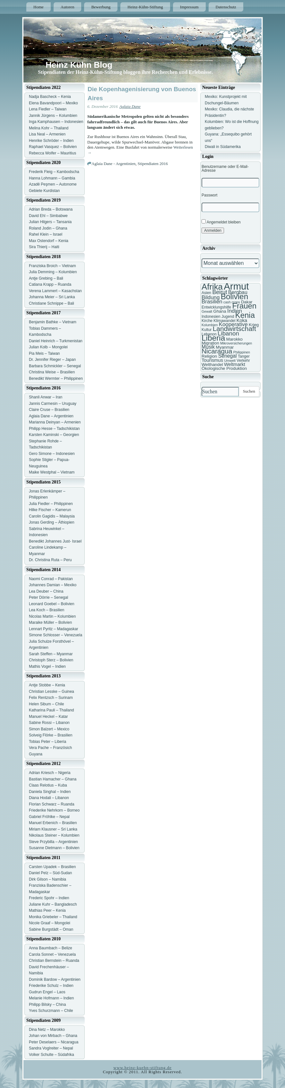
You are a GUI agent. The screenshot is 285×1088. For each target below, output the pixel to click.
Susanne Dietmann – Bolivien (54, 848)
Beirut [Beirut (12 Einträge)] (219, 292)
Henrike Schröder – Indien (51, 140)
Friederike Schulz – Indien (51, 985)
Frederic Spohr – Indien (49, 898)
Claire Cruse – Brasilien (49, 409)
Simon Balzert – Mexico (49, 729)
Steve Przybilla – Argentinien (53, 842)
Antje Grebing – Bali (46, 278)
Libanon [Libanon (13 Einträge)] (228, 333)
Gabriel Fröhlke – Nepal (49, 816)
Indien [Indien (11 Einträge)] (234, 311)
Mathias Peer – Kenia (47, 910)
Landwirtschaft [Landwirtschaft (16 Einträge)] (234, 328)
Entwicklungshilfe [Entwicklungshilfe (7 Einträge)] (216, 307)
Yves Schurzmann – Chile (51, 1010)
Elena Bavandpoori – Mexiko (53, 103)
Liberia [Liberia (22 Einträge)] (213, 338)
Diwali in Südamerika (223, 146)
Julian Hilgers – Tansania (50, 222)
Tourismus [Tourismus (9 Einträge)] (212, 360)
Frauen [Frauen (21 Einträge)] (244, 305)
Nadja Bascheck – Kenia (50, 96)
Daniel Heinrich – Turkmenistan (55, 341)
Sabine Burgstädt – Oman (51, 929)
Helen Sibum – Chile (46, 704)
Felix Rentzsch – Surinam (51, 697)
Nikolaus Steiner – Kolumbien (54, 835)
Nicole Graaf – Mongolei (49, 923)
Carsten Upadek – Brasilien (52, 867)
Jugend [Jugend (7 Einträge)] (227, 316)
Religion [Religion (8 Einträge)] (209, 356)
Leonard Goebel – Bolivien (51, 604)
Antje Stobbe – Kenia (47, 685)
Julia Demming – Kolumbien (53, 272)
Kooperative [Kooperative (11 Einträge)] (233, 324)
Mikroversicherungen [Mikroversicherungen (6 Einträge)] (236, 343)
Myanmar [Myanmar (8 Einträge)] (225, 347)
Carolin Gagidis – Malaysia (52, 516)
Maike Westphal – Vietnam (51, 472)
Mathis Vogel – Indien (47, 666)
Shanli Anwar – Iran (45, 397)
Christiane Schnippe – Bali (51, 303)
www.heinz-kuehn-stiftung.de (142, 1067)
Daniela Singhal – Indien (50, 791)
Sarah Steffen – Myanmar (51, 654)
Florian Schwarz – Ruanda (51, 804)
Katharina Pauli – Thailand (51, 710)
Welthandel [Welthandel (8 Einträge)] (212, 364)
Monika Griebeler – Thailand (53, 917)
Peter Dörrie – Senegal (48, 597)
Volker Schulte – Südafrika (51, 1054)
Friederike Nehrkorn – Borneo (54, 810)
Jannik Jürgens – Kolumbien (53, 115)
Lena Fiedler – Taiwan (47, 109)
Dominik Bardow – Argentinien (55, 979)
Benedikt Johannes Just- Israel (55, 541)
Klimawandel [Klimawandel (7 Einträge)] (224, 320)
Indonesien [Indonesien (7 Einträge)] (211, 316)
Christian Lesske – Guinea (51, 691)
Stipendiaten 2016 (153, 163)
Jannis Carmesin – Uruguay (52, 403)
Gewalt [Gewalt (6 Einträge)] (207, 311)
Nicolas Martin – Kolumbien (52, 616)
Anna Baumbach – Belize (50, 948)
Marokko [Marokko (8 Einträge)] (234, 339)
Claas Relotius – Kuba (48, 785)
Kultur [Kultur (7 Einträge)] (207, 329)
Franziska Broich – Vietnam (52, 266)
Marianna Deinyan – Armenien (55, 422)
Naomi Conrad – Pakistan (51, 579)
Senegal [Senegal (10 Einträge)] (227, 356)
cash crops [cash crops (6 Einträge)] (231, 302)
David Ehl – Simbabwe (48, 215)
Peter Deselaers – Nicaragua (53, 1042)
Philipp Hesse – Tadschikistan (54, 428)
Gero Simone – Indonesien (52, 453)
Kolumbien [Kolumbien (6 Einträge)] (210, 325)
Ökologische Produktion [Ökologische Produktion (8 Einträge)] (224, 368)
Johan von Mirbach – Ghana (53, 1035)
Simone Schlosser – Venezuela (55, 635)
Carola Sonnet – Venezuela (52, 954)
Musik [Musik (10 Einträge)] (208, 347)
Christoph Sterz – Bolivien (51, 660)
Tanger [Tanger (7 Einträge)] (244, 356)
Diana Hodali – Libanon (49, 798)
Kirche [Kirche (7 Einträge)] (207, 320)
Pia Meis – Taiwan (44, 353)
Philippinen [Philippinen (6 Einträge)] (241, 352)
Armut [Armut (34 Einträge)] (236, 286)
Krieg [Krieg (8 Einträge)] (254, 324)
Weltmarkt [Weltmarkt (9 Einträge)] (234, 364)
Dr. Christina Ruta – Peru (50, 560)
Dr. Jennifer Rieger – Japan (52, 359)
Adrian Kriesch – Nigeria (49, 772)
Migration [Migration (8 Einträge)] (210, 343)
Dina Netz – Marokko (47, 1029)
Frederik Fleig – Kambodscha (54, 172)
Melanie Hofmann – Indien (51, 998)
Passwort (209, 195)
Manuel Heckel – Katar (48, 716)
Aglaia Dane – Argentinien (51, 416)
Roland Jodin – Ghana (48, 228)
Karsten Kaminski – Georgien (54, 434)
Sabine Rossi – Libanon (49, 722)
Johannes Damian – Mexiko (52, 585)
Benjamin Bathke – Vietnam (52, 322)
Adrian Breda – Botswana (51, 209)
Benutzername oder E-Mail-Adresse (225, 168)
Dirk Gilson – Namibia (47, 879)
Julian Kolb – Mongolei (48, 347)
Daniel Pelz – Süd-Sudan (50, 873)
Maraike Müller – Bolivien (50, 622)
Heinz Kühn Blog (79, 65)
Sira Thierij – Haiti (44, 247)
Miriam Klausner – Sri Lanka (53, 829)
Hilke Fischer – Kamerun (50, 510)
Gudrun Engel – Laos (47, 992)
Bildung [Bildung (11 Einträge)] (211, 297)
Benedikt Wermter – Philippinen (56, 378)
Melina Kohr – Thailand (48, 128)
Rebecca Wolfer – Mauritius (52, 153)
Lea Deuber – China (46, 591)
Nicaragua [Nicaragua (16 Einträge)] (217, 351)
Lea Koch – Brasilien (46, 610)
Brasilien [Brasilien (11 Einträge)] (212, 302)
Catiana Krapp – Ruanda (50, 284)
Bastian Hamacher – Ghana (52, 779)
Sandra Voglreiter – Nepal (51, 1048)
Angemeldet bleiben (221, 221)
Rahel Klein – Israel (45, 234)
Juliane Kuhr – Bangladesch (53, 904)
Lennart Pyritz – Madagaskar (53, 629)
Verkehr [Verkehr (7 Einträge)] (243, 360)
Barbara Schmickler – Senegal (55, 366)
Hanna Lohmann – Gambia (52, 178)
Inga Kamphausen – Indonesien (56, 121)
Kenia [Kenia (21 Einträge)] (245, 315)
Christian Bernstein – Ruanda (54, 960)
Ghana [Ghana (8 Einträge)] (219, 311)
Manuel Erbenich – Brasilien (53, 823)
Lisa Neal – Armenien (47, 134)
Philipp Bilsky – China (47, 1004)
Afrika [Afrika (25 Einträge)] (212, 286)
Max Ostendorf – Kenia (48, 241)
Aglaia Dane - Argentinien (113, 163)
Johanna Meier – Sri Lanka (52, 297)
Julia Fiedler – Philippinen (51, 503)
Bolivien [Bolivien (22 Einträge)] (234, 296)
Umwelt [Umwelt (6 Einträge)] (230, 360)
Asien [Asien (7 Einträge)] (206, 293)
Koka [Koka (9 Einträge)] (242, 320)
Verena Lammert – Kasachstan (55, 291)
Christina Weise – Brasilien (52, 372)
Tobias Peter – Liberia (47, 741)
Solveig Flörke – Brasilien (50, 735)
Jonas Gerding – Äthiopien (51, 522)
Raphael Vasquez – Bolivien (53, 146)
